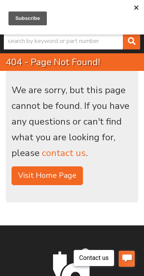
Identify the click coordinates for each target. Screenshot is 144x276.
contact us (64, 153)
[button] (72, 40)
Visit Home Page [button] (47, 175)
